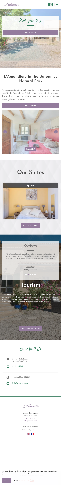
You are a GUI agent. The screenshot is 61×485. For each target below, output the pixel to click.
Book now (30, 32)
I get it (6, 480)
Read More (30, 105)
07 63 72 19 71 (17, 366)
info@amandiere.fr (20, 383)
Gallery (30, 148)
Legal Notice (27, 426)
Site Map (35, 426)
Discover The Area (30, 328)
